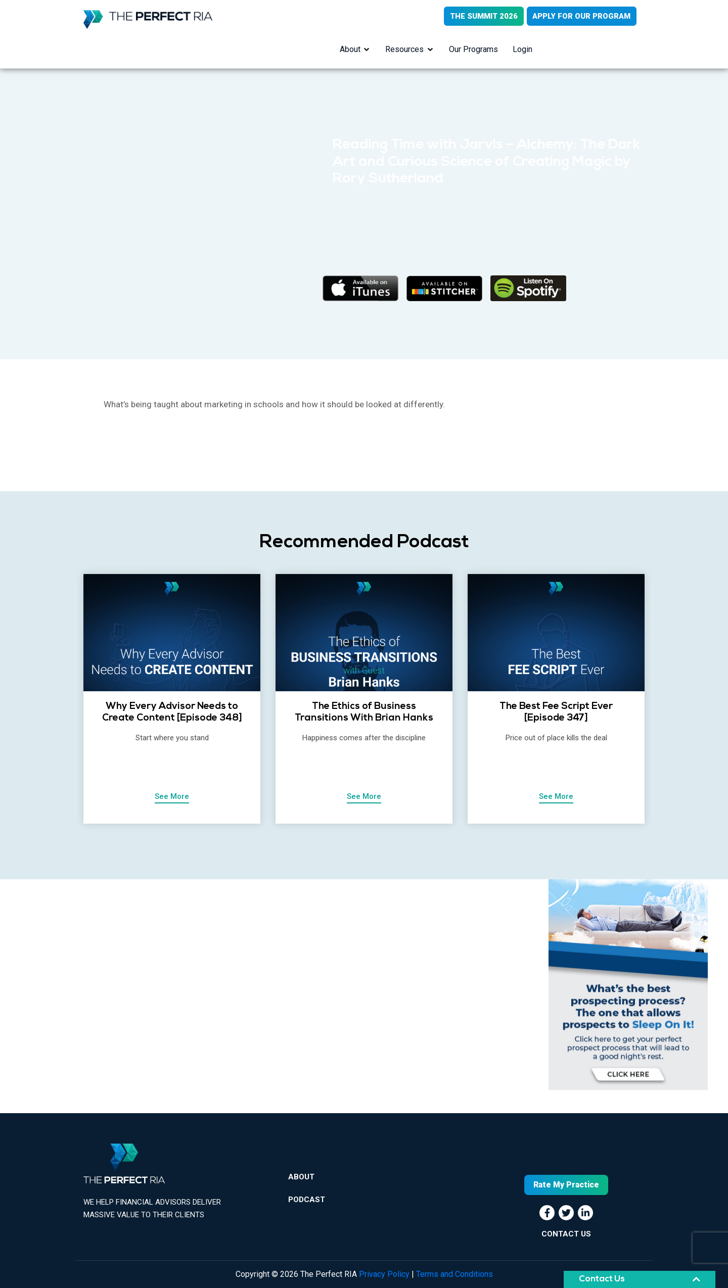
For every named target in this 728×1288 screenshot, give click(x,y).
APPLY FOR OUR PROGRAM (581, 16)
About (349, 49)
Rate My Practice (566, 1184)
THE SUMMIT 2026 (482, 16)
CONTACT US (566, 1233)
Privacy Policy (384, 1274)
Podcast (306, 1201)
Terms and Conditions (454, 1274)
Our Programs (473, 49)
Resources (404, 49)
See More (172, 796)
